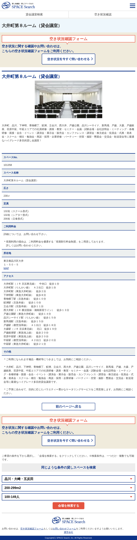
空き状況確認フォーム (32, 528)
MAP (6, 268)
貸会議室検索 (34, 14)
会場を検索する (68, 505)
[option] (68, 99)
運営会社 (68, 532)
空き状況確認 (102, 14)
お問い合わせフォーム (64, 528)
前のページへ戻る (68, 406)
